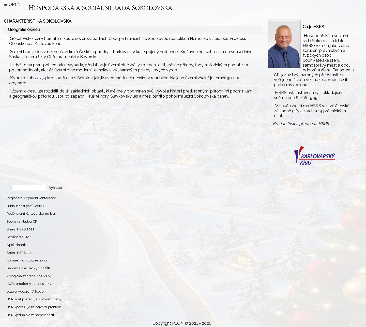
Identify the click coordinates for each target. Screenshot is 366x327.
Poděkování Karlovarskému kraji (31, 213)
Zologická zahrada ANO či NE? (30, 276)
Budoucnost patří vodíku (25, 206)
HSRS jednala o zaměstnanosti (30, 315)
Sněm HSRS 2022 (20, 253)
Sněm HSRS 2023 (20, 229)
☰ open (12, 4)
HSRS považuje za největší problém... (35, 307)
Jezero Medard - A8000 (25, 291)
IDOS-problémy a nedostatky (29, 284)
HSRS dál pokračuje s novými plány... (35, 299)
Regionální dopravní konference (31, 198)
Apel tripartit (16, 245)
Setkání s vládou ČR (22, 221)
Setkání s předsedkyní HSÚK (28, 268)
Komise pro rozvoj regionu (27, 260)
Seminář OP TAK (19, 237)
